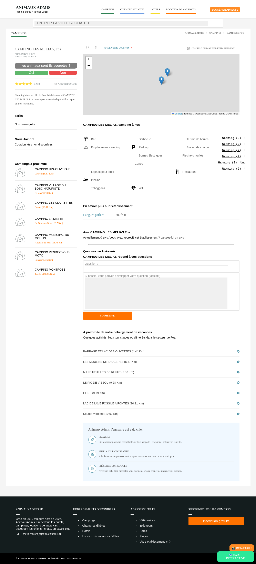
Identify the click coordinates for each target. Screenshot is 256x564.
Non (63, 72)
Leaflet (177, 113)
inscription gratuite (216, 521)
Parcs (143, 531)
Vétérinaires (147, 520)
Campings (107, 9)
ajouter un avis (67, 84)
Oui (31, 72)
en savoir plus (61, 528)
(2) (231, 138)
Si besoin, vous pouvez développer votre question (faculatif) (122, 276)
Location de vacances (181, 9)
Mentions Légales (71, 558)
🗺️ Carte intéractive (235, 556)
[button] (161, 80)
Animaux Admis (33, 7)
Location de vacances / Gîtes (100, 536)
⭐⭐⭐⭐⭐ (23, 83)
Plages (144, 536)
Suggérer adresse (225, 9)
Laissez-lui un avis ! (173, 237)
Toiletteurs (146, 525)
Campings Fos (235, 33)
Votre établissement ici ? (155, 541)
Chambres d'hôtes (132, 9)
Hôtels (155, 9)
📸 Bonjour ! (242, 548)
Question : (91, 263)
